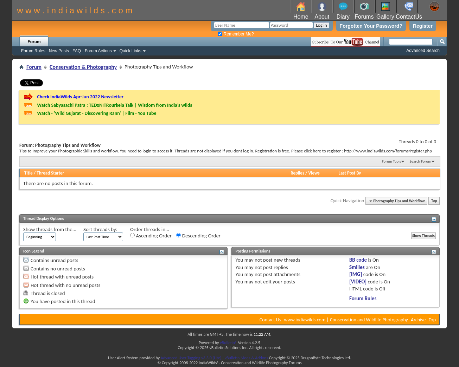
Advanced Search (423, 50)
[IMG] (355, 274)
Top (434, 201)
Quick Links (130, 50)
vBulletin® (228, 342)
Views (314, 173)
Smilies (357, 267)
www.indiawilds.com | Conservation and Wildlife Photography (346, 320)
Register (423, 26)
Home (300, 17)
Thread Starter (50, 173)
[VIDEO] (357, 281)
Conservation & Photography (83, 67)
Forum (33, 41)
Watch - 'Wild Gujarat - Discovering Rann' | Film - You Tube (96, 113)
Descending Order (198, 235)
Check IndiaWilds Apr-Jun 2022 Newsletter (80, 97)
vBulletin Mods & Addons (246, 357)
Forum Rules (33, 50)
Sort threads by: (100, 229)
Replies (297, 173)
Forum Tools (391, 161)
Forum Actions (98, 50)
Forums (364, 17)
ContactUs (409, 17)
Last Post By (350, 173)
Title (28, 173)
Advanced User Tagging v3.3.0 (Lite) (191, 357)
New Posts (59, 50)
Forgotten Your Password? (371, 26)
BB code (358, 260)
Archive (418, 320)
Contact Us (270, 320)
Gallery (385, 17)
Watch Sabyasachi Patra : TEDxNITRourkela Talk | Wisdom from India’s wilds (114, 105)
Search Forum (421, 161)
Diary (343, 17)
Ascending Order (151, 235)
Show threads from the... (49, 229)
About (321, 17)
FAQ (76, 50)
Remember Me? (236, 34)
